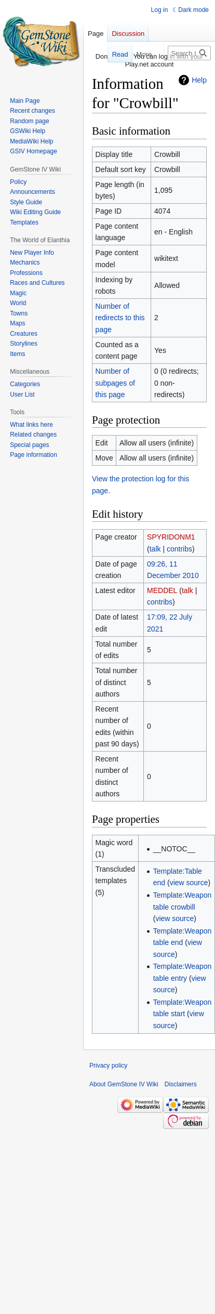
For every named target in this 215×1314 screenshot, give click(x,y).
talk (155, 549)
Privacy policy (108, 1065)
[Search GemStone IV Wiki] (189, 53)
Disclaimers (181, 1084)
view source (189, 882)
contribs (179, 549)
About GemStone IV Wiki (123, 1084)
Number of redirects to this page (120, 318)
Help (199, 80)
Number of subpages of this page (115, 383)
